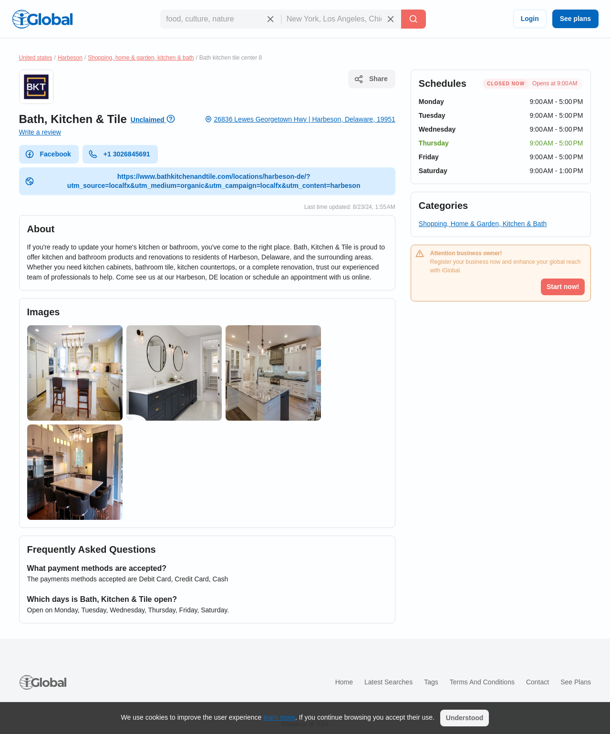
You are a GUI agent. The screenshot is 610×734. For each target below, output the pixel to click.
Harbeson (70, 57)
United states (35, 57)
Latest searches (388, 682)
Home (344, 682)
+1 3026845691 (119, 154)
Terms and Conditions (482, 682)
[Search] (413, 19)
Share (371, 79)
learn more (279, 717)
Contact (537, 682)
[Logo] (42, 19)
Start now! (563, 286)
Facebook (48, 154)
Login (530, 18)
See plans (575, 18)
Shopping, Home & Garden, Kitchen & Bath (483, 223)
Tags (431, 682)
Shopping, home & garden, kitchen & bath (141, 57)
